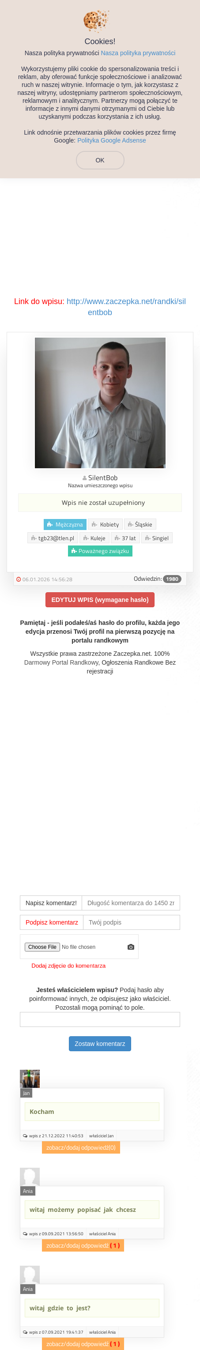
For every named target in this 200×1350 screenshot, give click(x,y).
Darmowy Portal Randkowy (61, 662)
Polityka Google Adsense (111, 140)
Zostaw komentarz (100, 1043)
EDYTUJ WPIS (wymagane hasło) (99, 599)
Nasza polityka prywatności (138, 52)
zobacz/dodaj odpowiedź (77, 1147)
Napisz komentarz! (51, 902)
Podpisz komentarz (52, 922)
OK (99, 160)
